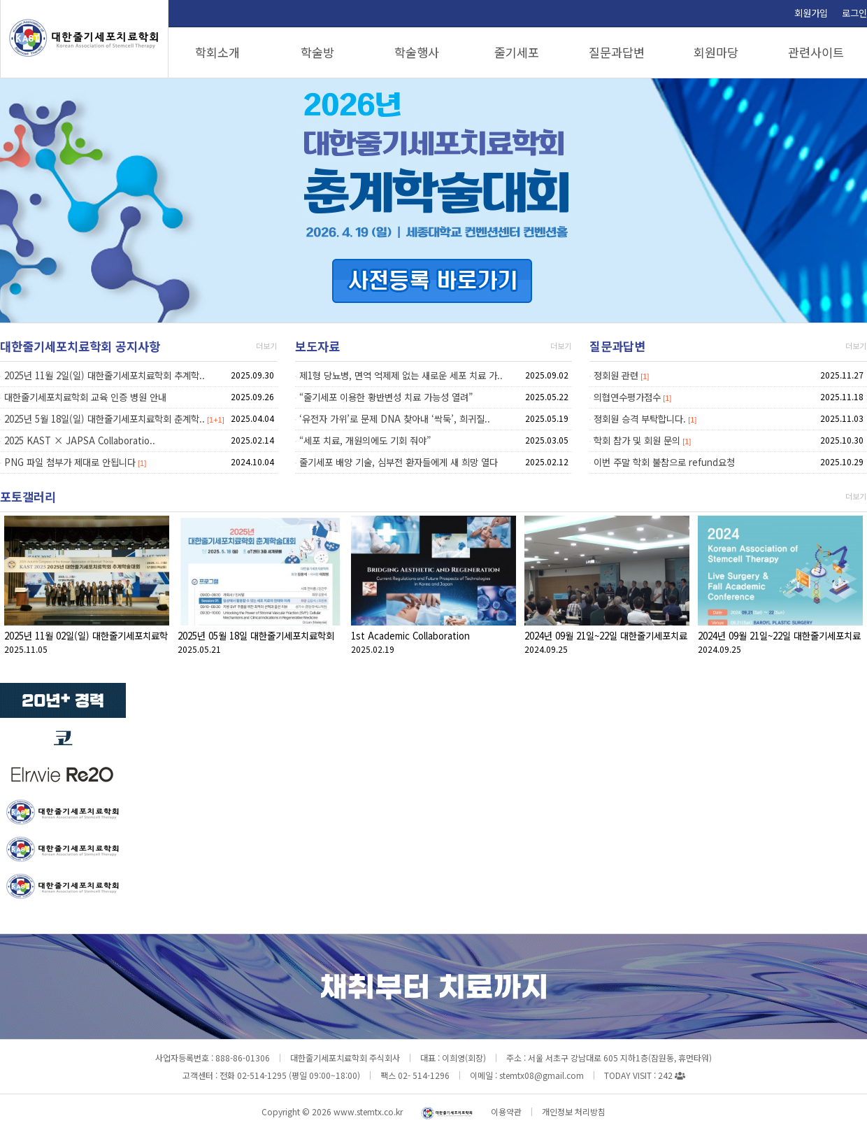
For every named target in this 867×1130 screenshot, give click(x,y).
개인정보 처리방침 (574, 1111)
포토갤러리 (28, 496)
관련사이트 (816, 52)
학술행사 (416, 52)
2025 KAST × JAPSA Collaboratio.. (79, 440)
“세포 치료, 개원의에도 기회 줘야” (365, 440)
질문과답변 (617, 52)
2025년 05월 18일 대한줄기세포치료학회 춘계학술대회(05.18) (256, 642)
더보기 (266, 345)
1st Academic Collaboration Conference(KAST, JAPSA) (410, 642)
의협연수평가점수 (627, 397)
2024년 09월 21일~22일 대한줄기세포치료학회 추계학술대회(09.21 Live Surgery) (779, 642)
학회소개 (217, 52)
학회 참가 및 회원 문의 (637, 440)
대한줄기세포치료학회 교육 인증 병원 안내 (85, 397)
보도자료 (317, 346)
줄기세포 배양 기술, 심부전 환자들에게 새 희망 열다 (398, 462)
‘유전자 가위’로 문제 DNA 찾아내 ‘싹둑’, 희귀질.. (394, 418)
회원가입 (811, 13)
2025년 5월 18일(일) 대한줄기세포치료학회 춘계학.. (104, 418)
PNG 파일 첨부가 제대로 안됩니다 (70, 462)
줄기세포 (516, 52)
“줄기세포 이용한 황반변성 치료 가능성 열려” (386, 397)
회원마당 (716, 52)
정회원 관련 (616, 375)
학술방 (317, 52)
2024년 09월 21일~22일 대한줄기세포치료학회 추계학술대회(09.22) (605, 642)
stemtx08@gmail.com (541, 1075)
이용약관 (506, 1111)
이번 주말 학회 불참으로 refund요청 (664, 462)
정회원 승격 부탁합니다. (640, 418)
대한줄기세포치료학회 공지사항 (80, 346)
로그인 (854, 13)
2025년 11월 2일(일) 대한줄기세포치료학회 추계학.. (104, 375)
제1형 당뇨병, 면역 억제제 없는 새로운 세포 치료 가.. (401, 375)
